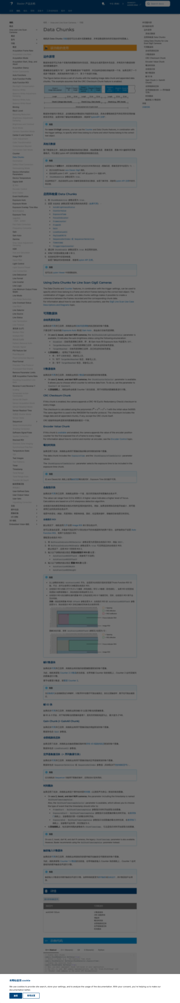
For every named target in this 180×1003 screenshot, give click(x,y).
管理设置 (31, 995)
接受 (16, 995)
